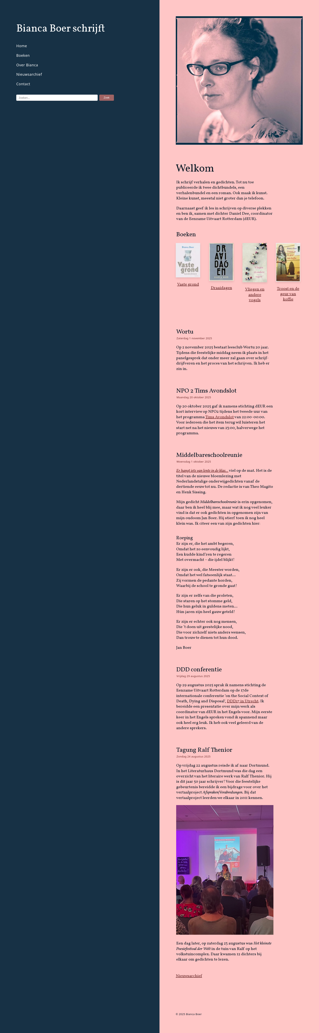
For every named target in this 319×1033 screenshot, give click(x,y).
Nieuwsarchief (29, 74)
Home (21, 45)
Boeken (23, 55)
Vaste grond (188, 265)
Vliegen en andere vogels (255, 273)
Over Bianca (27, 64)
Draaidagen (221, 267)
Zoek (106, 97)
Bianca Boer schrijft (60, 29)
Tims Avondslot (219, 417)
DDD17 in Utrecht (242, 701)
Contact (23, 83)
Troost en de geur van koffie (288, 272)
